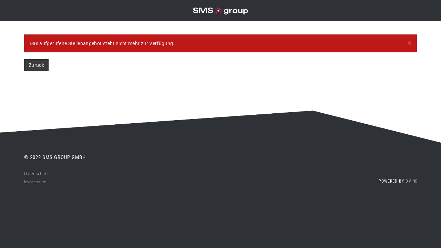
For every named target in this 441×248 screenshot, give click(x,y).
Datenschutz (36, 173)
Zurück (36, 65)
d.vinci (412, 181)
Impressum (35, 182)
